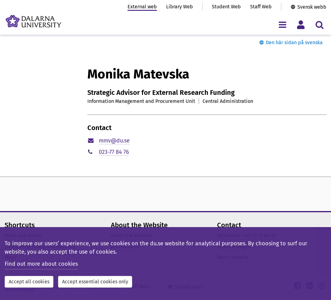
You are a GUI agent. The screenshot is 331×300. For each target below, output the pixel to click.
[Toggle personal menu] (301, 25)
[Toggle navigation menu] (282, 25)
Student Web (226, 7)
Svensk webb (311, 7)
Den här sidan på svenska (294, 42)
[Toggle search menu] (319, 25)
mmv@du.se (114, 140)
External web (142, 7)
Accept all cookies (29, 282)
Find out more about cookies (41, 263)
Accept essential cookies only (95, 282)
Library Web (179, 7)
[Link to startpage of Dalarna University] (33, 21)
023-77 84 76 (114, 152)
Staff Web (261, 7)
